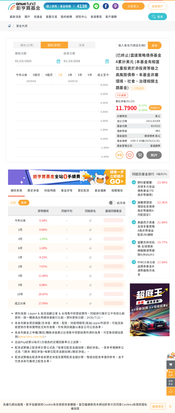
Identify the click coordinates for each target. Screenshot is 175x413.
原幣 (24, 203)
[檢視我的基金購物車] (170, 364)
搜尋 (157, 16)
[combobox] (138, 45)
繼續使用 (158, 406)
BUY (154, 155)
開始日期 (20, 53)
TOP (171, 391)
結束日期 (69, 53)
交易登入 (133, 6)
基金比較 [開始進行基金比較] (169, 373)
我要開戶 (157, 6)
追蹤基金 (171, 382)
